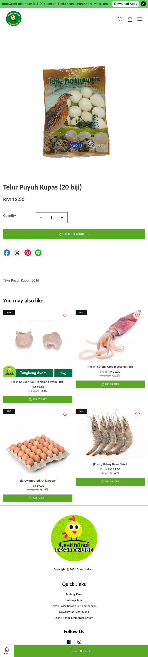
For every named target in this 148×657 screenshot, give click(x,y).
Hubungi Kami (74, 600)
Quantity (9, 215)
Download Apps (125, 3)
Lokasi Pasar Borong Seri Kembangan (73, 606)
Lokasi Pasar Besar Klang (74, 612)
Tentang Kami (74, 594)
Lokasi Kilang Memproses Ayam (74, 618)
